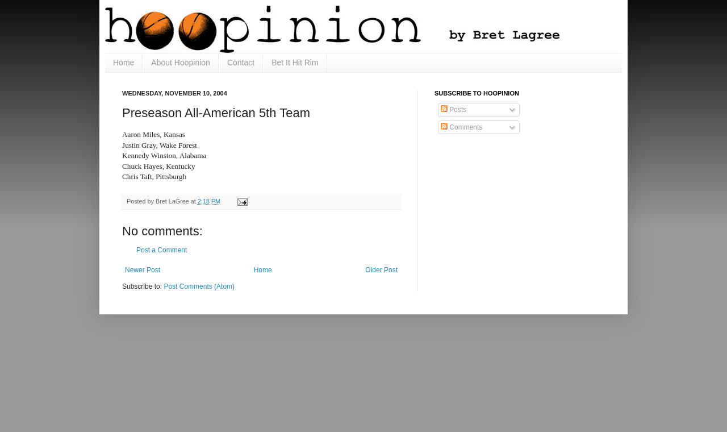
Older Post (381, 270)
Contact (240, 62)
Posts (453, 110)
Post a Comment (161, 250)
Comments (461, 127)
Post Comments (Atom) (199, 286)
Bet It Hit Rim (294, 62)
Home (123, 62)
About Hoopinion (180, 62)
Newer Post (142, 270)
